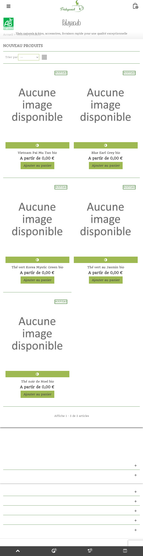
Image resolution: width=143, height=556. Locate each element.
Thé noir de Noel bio (37, 381)
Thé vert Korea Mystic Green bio (37, 267)
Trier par (11, 57)
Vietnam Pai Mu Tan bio (37, 153)
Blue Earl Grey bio (105, 153)
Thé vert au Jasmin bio (105, 267)
